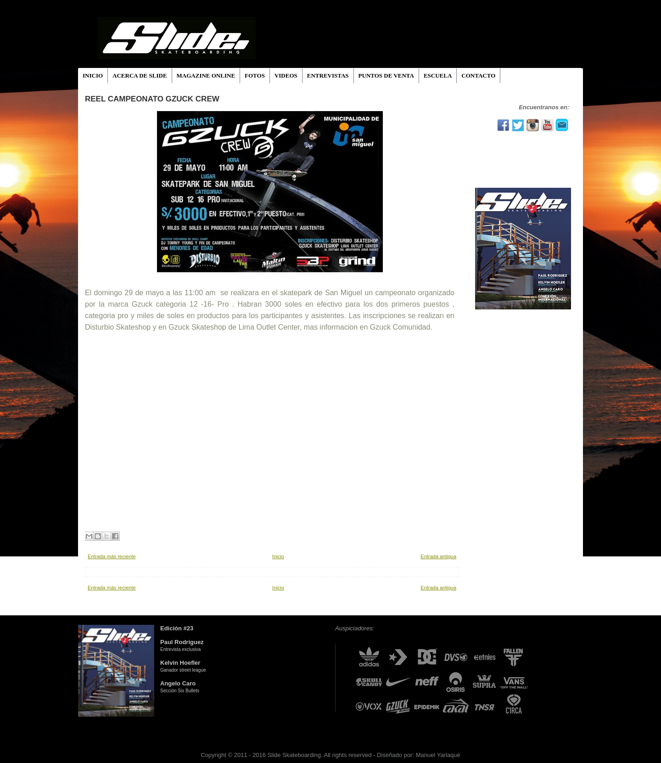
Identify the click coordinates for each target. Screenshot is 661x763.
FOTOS (255, 75)
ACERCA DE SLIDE (139, 75)
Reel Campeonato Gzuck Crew (152, 99)
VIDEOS (285, 75)
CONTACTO (478, 75)
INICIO (93, 75)
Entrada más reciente (112, 556)
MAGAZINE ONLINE (206, 75)
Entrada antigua (438, 556)
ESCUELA (438, 75)
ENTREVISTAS (328, 75)
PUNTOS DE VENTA (386, 75)
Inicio (278, 556)
